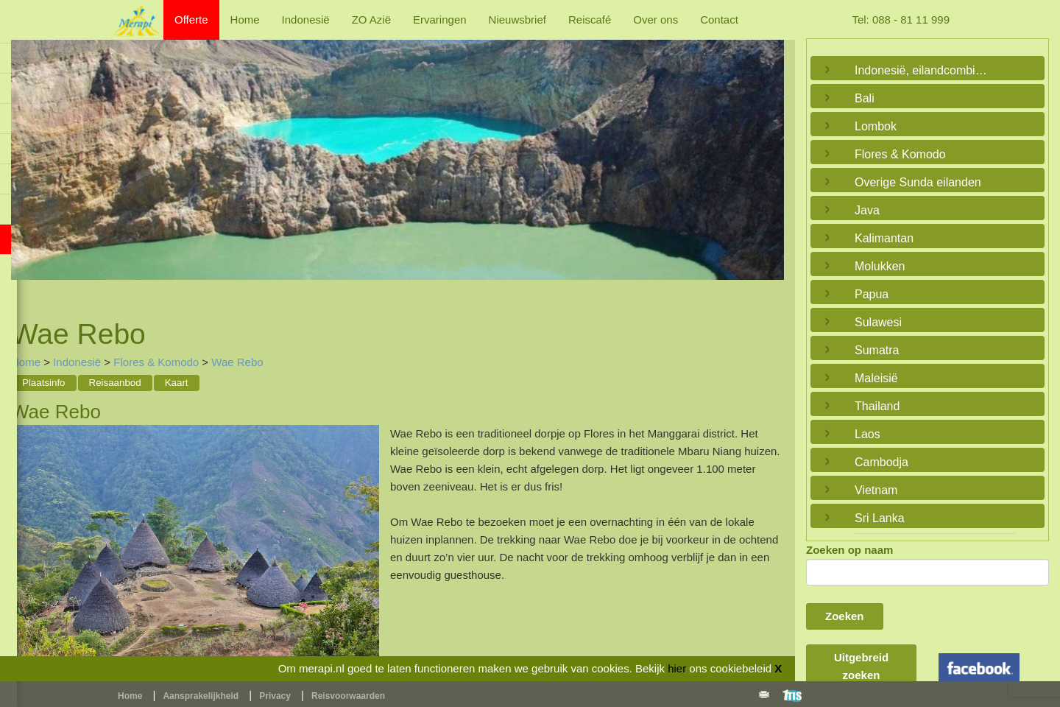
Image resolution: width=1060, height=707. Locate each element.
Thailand (877, 406)
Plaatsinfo (44, 382)
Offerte (191, 19)
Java (867, 210)
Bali (865, 98)
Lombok (876, 126)
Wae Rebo (237, 362)
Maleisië (876, 378)
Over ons (655, 19)
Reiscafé (589, 19)
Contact (719, 19)
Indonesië (306, 19)
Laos (867, 434)
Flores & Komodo (156, 362)
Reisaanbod (115, 382)
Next (769, 161)
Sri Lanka (880, 518)
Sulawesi (878, 322)
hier (677, 668)
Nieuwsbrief (517, 19)
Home (245, 19)
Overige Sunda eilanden (918, 182)
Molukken (880, 266)
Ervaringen (440, 19)
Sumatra (877, 350)
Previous (26, 161)
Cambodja (881, 462)
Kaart (176, 382)
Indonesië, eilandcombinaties (924, 70)
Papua (871, 294)
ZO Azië (371, 19)
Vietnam (876, 490)
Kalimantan (884, 238)
